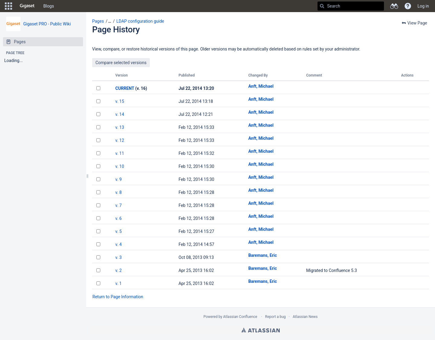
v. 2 (118, 270)
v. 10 (119, 166)
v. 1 (118, 283)
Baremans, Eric (262, 255)
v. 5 (118, 231)
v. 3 (118, 257)
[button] (8, 6)
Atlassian (260, 330)
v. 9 (118, 179)
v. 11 (119, 153)
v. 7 (118, 205)
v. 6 (118, 218)
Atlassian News (305, 317)
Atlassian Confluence (240, 317)
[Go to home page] (27, 6)
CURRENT (124, 88)
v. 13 (119, 127)
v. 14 (119, 114)
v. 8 (118, 192)
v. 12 (119, 140)
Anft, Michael (261, 86)
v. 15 (119, 101)
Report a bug (275, 317)
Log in (423, 6)
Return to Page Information (117, 296)
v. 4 (118, 244)
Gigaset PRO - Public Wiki (47, 23)
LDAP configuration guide (140, 21)
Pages (98, 21)
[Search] (322, 6)
